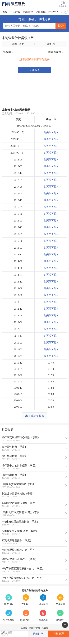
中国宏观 (15, 11)
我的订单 (38, 633)
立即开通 (59, 633)
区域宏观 (28, 11)
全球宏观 (40, 11)
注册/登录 (62, 4)
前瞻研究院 (34, 628)
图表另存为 (56, 52)
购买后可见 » (51, 132)
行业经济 (53, 11)
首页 (5, 11)
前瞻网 (24, 628)
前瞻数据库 (18, 4)
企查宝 (45, 628)
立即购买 (34, 70)
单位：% (51, 44)
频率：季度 (18, 44)
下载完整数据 (34, 415)
